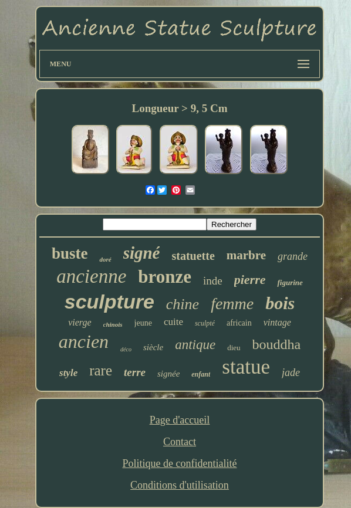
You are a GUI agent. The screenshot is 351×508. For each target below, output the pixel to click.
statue (246, 366)
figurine (289, 282)
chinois (113, 324)
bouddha (276, 344)
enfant (200, 374)
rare (100, 370)
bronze (164, 276)
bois (280, 303)
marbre (246, 255)
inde (212, 281)
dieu (233, 347)
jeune (143, 323)
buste (70, 253)
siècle (153, 347)
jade (291, 372)
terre (135, 372)
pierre (250, 279)
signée (168, 373)
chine (182, 304)
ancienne (91, 276)
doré (105, 259)
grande (293, 256)
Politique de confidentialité (180, 463)
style (68, 372)
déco (125, 349)
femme (232, 303)
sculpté (205, 323)
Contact (179, 442)
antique (195, 344)
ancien (84, 341)
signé (141, 252)
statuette (192, 255)
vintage (277, 322)
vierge (79, 322)
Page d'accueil (180, 420)
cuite (173, 321)
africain (239, 323)
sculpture (109, 301)
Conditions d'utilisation (179, 485)
